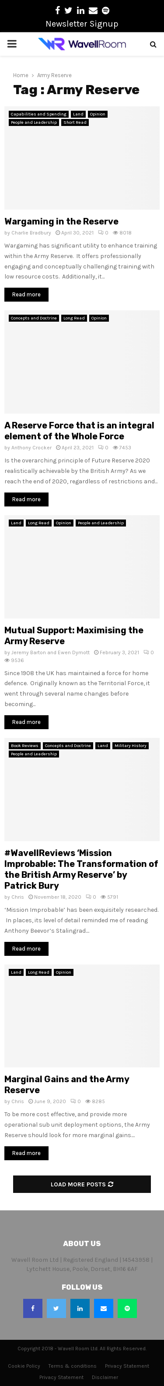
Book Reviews (24, 745)
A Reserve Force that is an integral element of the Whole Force (79, 431)
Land (78, 114)
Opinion (97, 114)
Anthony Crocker (31, 448)
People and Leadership (34, 122)
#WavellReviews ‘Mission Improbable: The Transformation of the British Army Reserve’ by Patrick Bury (81, 869)
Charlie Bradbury (31, 233)
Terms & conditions (73, 1366)
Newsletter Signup (82, 24)
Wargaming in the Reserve (61, 221)
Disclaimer (105, 1377)
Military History (131, 745)
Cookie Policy (24, 1366)
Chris (17, 897)
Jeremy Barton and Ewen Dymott (50, 652)
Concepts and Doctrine (34, 318)
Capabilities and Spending (38, 114)
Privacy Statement (127, 1366)
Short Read (75, 122)
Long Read (74, 318)
